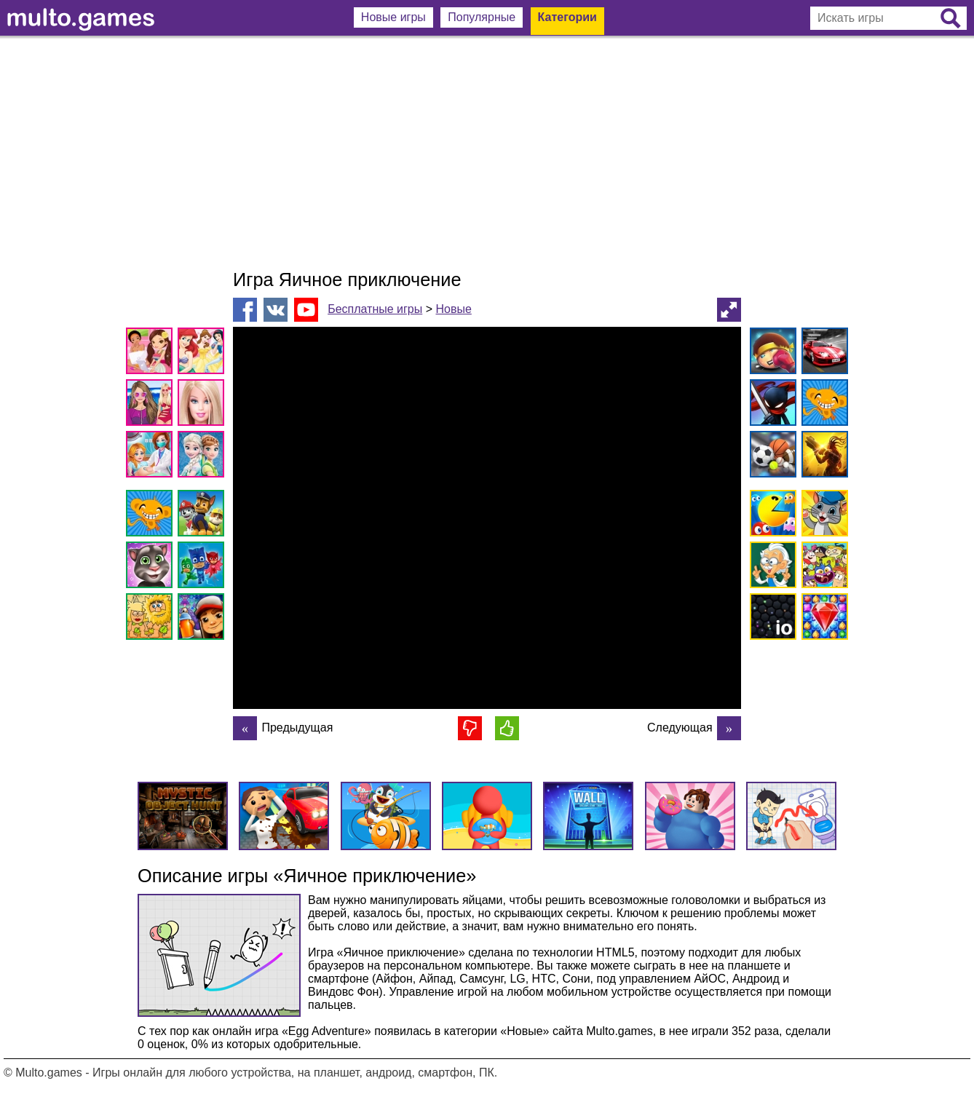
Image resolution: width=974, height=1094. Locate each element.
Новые (453, 309)
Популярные (481, 17)
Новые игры (393, 17)
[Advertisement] (487, 153)
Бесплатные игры (375, 309)
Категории (567, 17)
